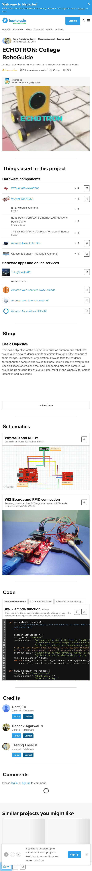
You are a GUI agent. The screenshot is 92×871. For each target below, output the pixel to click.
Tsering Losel (63, 39)
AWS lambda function (15, 601)
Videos (59, 29)
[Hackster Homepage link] (14, 21)
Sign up (73, 20)
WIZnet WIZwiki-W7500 (25, 188)
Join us (81, 8)
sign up (26, 783)
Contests (38, 29)
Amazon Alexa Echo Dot (25, 243)
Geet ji (32, 39)
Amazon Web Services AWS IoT (30, 300)
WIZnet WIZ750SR (22, 199)
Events (49, 29)
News (29, 29)
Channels (18, 29)
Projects (6, 29)
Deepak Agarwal (46, 39)
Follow (17, 716)
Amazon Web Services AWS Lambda (33, 290)
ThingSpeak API (20, 272)
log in (14, 783)
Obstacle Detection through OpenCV (70, 601)
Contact (28, 716)
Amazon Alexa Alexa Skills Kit (29, 311)
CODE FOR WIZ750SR (41, 601)
